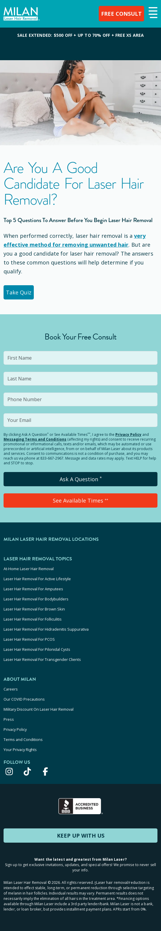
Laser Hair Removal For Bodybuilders (36, 599)
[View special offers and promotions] (80, 44)
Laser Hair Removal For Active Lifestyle (37, 578)
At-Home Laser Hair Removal (29, 568)
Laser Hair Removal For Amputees (33, 589)
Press (9, 719)
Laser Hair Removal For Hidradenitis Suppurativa (46, 629)
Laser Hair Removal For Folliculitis (33, 619)
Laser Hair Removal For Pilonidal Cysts (37, 649)
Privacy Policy (128, 434)
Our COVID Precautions (24, 699)
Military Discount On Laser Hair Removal (39, 709)
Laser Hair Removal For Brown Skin (34, 609)
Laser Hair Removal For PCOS (29, 639)
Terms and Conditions (23, 739)
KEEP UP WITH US (80, 835)
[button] (152, 13)
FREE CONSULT (121, 13)
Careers (11, 689)
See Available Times (80, 500)
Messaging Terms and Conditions (35, 439)
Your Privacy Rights (20, 749)
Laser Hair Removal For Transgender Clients (42, 659)
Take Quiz (18, 292)
